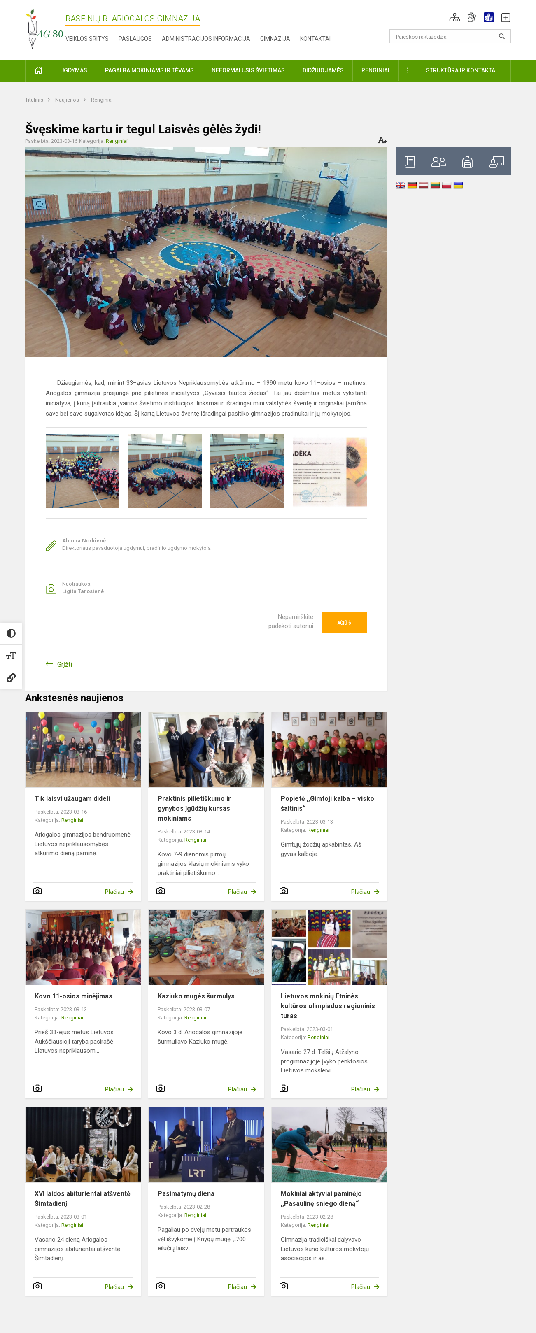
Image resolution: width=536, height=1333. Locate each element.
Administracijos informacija (206, 38)
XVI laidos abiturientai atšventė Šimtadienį (83, 1198)
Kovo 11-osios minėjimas (73, 996)
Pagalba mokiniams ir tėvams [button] (149, 70)
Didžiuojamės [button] (323, 70)
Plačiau (114, 892)
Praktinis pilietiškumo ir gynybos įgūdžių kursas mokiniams (194, 808)
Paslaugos (135, 38)
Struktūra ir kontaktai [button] (461, 70)
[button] (454, 17)
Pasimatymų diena (186, 1194)
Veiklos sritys (87, 38)
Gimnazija (275, 38)
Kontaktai (315, 38)
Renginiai (102, 100)
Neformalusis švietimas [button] (248, 70)
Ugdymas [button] (73, 70)
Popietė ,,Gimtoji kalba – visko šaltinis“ (327, 803)
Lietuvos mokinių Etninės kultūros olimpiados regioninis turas (328, 1006)
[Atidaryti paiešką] (502, 36)
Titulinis (34, 100)
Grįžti (64, 664)
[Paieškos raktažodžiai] (450, 36)
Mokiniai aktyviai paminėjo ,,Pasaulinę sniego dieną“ (321, 1198)
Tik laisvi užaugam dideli (72, 799)
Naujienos (67, 100)
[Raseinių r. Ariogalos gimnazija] (44, 28)
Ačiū (344, 622)
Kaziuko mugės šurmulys (196, 996)
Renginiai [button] (375, 70)
